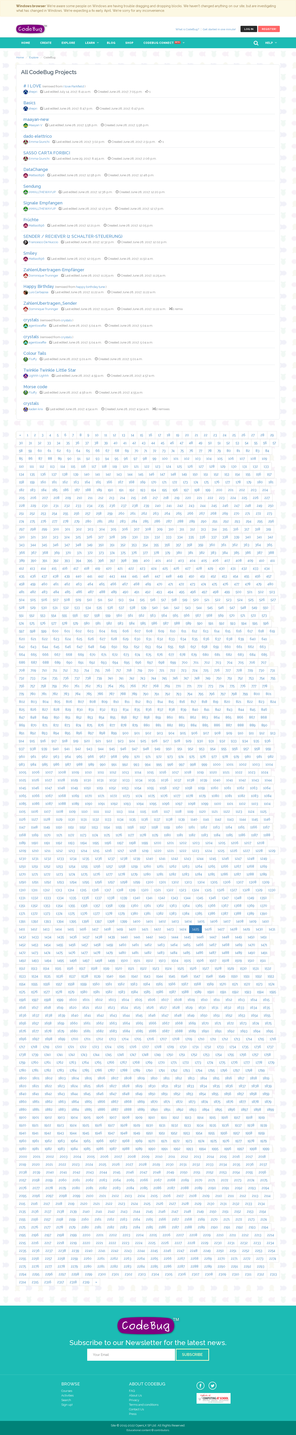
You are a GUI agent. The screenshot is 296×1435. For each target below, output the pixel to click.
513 (121, 600)
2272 (246, 1258)
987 (68, 764)
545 (210, 607)
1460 (122, 945)
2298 (75, 1274)
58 (21, 451)
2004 (77, 1156)
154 (237, 474)
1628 (176, 1007)
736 (66, 678)
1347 (225, 898)
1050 (87, 788)
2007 (118, 1156)
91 (78, 458)
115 (73, 466)
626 (91, 639)
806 (69, 702)
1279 (134, 874)
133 (266, 466)
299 (44, 529)
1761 (47, 1062)
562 (141, 615)
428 (199, 568)
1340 (136, 898)
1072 (113, 796)
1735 (245, 1047)
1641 (87, 1015)
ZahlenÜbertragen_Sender (50, 303)
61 (49, 451)
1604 (125, 1000)
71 (145, 451)
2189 (201, 1227)
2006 (104, 1156)
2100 (89, 1196)
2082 (103, 1188)
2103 (128, 1196)
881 (158, 725)
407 (227, 560)
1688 (179, 1031)
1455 (59, 945)
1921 (35, 1125)
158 (21, 482)
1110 (84, 811)
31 (30, 443)
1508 (225, 960)
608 (149, 631)
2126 (159, 1203)
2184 (136, 1227)
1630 (202, 1007)
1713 (237, 1039)
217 (155, 498)
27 (253, 435)
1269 (263, 866)
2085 (144, 1188)
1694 (256, 1031)
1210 (35, 851)
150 (195, 474)
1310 (22, 890)
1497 (86, 960)
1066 (36, 796)
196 (175, 490)
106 (231, 458)
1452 (22, 945)
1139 (181, 819)
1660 (74, 1023)
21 (196, 435)
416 (65, 568)
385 (236, 553)
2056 (262, 1172)
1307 (239, 882)
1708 (175, 1039)
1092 (114, 804)
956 (235, 749)
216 (144, 498)
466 (113, 584)
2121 (96, 1203)
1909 (138, 1117)
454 (235, 576)
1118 (178, 811)
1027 (48, 780)
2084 (130, 1188)
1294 (73, 882)
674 (137, 654)
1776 (234, 1062)
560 (119, 615)
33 (49, 443)
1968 (126, 1141)
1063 (253, 788)
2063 (103, 1180)
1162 (203, 827)
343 (22, 545)
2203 (126, 1235)
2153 (250, 1211)
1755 (231, 1054)
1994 (202, 1149)
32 (39, 443)
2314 (22, 1282)
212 (100, 498)
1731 (195, 1047)
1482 (147, 953)
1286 (224, 874)
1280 (147, 874)
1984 (74, 1149)
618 (261, 631)
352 (123, 545)
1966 (100, 1141)
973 (170, 756)
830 (80, 709)
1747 (133, 1054)
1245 (212, 858)
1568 (197, 984)
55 (255, 443)
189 (99, 490)
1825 (86, 1086)
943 (89, 749)
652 (136, 647)
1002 (243, 764)
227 (267, 498)
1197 (120, 843)
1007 (48, 772)
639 (241, 639)
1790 (149, 1070)
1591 (223, 992)
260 (121, 513)
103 (197, 458)
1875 (217, 1102)
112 (42, 466)
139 (75, 474)
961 (33, 756)
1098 (191, 804)
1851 (164, 1094)
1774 (210, 1062)
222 (210, 498)
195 (164, 490)
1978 (250, 1141)
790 (145, 694)
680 (206, 654)
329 (123, 537)
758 (43, 686)
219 (176, 498)
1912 (176, 1117)
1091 (101, 804)
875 (89, 725)
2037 (263, 1164)
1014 (138, 772)
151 (206, 474)
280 (88, 521)
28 (262, 435)
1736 (257, 1047)
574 (21, 623)
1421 (145, 929)
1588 (185, 992)
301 (67, 529)
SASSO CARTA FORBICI (46, 152)
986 (56, 764)
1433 (35, 937)
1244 (200, 858)
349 (89, 545)
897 (90, 733)
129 (222, 466)
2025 (102, 1164)
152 (216, 474)
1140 (194, 819)
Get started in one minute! (219, 29)
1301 (162, 882)
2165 (149, 1219)
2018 (262, 1156)
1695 (269, 1031)
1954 (199, 1133)
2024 (89, 1164)
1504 (174, 960)
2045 (116, 1172)
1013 (125, 772)
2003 (64, 1156)
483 (44, 592)
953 (201, 749)
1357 (96, 905)
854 (101, 717)
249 (259, 505)
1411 (22, 929)
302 (79, 529)
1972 (176, 1141)
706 (252, 662)
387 (259, 553)
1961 (35, 1141)
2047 (143, 1172)
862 (193, 717)
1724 (108, 1047)
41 (124, 443)
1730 (183, 1047)
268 (213, 513)
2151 (225, 1211)
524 (240, 600)
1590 (210, 992)
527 (273, 600)
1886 (101, 1109)
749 (207, 678)
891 (21, 733)
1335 (72, 898)
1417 (95, 929)
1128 (46, 819)
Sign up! (67, 1404)
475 (214, 584)
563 (153, 615)
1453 (34, 945)
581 (98, 623)
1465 (186, 945)
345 (44, 545)
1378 (108, 913)
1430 (259, 929)
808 (92, 702)
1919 (261, 1117)
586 (154, 623)
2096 (36, 1196)
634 (183, 639)
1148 (34, 827)
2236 (36, 1251)
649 (103, 647)
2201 (99, 1235)
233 (78, 505)
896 (79, 733)
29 (272, 435)
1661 (86, 1023)
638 (229, 639)
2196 (35, 1235)
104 (209, 458)
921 (98, 741)
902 (148, 733)
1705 (137, 1039)
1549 (222, 976)
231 (56, 505)
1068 (62, 796)
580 (87, 623)
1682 (100, 1031)
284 (134, 521)
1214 (84, 851)
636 (206, 639)
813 (149, 702)
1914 (200, 1117)
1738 (22, 1054)
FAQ (132, 1391)
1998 (253, 1149)
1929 (136, 1125)
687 (34, 662)
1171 (59, 835)
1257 (109, 866)
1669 (192, 1023)
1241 (162, 858)
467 (125, 584)
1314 (71, 890)
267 (202, 513)
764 (110, 686)
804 (46, 702)
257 (87, 513)
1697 (35, 1039)
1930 (149, 1125)
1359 (121, 905)
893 (44, 733)
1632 (227, 1007)
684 (253, 654)
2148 (187, 1211)
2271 (234, 1258)
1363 (173, 905)
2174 (263, 1219)
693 (104, 662)
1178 (143, 835)
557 (86, 615)
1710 (201, 1039)
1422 (157, 929)
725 (205, 670)
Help (269, 43)
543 (188, 607)
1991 (164, 1149)
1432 (22, 937)
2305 (168, 1274)
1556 (46, 984)
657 (193, 647)
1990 (151, 1149)
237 (123, 505)
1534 (34, 976)
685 (264, 654)
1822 (48, 1086)
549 (254, 607)
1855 (215, 1094)
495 (181, 592)
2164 (136, 1219)
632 (160, 639)
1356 (84, 905)
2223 (125, 1243)
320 (22, 537)
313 (203, 529)
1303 (188, 882)
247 (236, 505)
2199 (73, 1235)
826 (33, 709)
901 (137, 733)
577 (53, 623)
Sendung (32, 186)
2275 (22, 1266)
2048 (157, 1172)
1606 (151, 1000)
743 (142, 678)
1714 (249, 1039)
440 (78, 576)
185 (54, 490)
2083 (116, 1188)
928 (177, 741)
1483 (160, 953)
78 (210, 451)
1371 (22, 913)
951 (179, 749)
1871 (166, 1102)
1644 (126, 1015)
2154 (262, 1211)
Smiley (30, 253)
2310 (235, 1274)
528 (22, 607)
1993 (189, 1149)
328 (112, 537)
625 (79, 639)
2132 (235, 1203)
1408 (240, 921)
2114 (267, 1196)
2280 (88, 1266)
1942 (47, 1133)
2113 (255, 1196)
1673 (243, 1023)
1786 (98, 1070)
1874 (204, 1102)
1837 (242, 1086)
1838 (255, 1086)
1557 (59, 984)
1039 (203, 780)
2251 (233, 1251)
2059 (49, 1180)
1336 (85, 898)
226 (256, 498)
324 (67, 537)
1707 (163, 1039)
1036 (164, 780)
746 (175, 678)
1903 (61, 1117)
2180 (85, 1227)
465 (102, 584)
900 (126, 733)
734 (43, 678)
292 (226, 521)
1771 (174, 1062)
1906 (100, 1117)
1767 (123, 1062)
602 (79, 631)
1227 (246, 851)
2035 (236, 1164)
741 (121, 678)
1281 (160, 874)
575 (32, 623)
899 (114, 733)
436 (33, 576)
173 (185, 482)
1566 (172, 984)
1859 (265, 1094)
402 (169, 560)
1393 (47, 921)
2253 (258, 1251)
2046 (130, 1172)
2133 (248, 1203)
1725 (120, 1047)
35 (68, 443)
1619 (60, 1007)
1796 (223, 1070)
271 (247, 513)
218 (166, 498)
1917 (237, 1117)
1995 (215, 1149)
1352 (34, 905)
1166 (253, 827)
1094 (140, 804)
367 (33, 553)
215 (133, 498)
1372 (34, 913)
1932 (174, 1125)
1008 (62, 772)
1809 (141, 1078)
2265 (154, 1258)
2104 (141, 1196)
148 (173, 474)
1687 (165, 1031)
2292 (247, 1266)
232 (67, 505)
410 (261, 560)
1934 (200, 1125)
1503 (162, 960)
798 (234, 694)
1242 (174, 858)
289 (192, 521)
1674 (255, 1023)
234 (89, 505)
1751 (182, 1054)
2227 (178, 1243)
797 (222, 694)
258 (99, 513)
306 (125, 529)
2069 (185, 1180)
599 (43, 631)
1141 (206, 819)
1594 (260, 992)
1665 (139, 1023)
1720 (58, 1047)
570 (232, 615)
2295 (35, 1274)
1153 (95, 827)
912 (262, 733)
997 (181, 764)
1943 (60, 1133)
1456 (72, 945)
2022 (62, 1164)
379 (167, 553)
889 (253, 725)
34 (58, 443)
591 (210, 623)
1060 (214, 788)
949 (157, 749)
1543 (147, 976)
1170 (47, 835)
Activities (67, 1395)
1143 (230, 819)
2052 (209, 1172)
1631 (215, 1007)
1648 (178, 1015)
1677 (35, 1031)
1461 (135, 945)
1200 (157, 843)
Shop (129, 43)
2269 (208, 1258)
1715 (261, 1039)
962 (45, 756)
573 (264, 615)
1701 (87, 1039)
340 (248, 537)
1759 (22, 1062)
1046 (35, 788)
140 (86, 474)
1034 (138, 780)
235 (101, 505)
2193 (252, 1227)
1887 (114, 1109)
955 (223, 749)
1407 (226, 921)
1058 (188, 788)
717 (118, 670)
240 (158, 505)
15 (141, 435)
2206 (166, 1235)
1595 (272, 992)
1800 (23, 1078)
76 (191, 451)
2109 (206, 1196)
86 (30, 458)
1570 (222, 984)
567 (198, 615)
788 (123, 694)
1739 (35, 1054)
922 (109, 741)
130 (234, 466)
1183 (204, 835)
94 (107, 458)
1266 (224, 866)
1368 (237, 905)
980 (248, 756)
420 (109, 568)
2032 (196, 1164)
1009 (75, 772)
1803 (62, 1078)
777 (253, 686)
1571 (235, 984)
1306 (227, 882)
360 (212, 545)
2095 (22, 1196)
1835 (216, 1086)
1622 (98, 1007)
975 (191, 756)
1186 (241, 835)
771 (189, 686)
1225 (221, 851)
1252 (47, 866)
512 (110, 600)
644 (45, 647)
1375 (71, 913)
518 (174, 600)
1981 (35, 1149)
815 (171, 702)
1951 (162, 1133)
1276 (96, 874)
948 (146, 749)
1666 (152, 1023)
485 (67, 592)
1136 (144, 819)
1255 (84, 866)
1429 (246, 929)
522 (217, 600)
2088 (185, 1188)
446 (146, 576)
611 (183, 631)
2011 (171, 1156)
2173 (251, 1219)
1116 (155, 811)
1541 (122, 976)
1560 (96, 984)
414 (43, 568)
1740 (47, 1054)
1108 (59, 811)
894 (56, 733)
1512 (22, 968)
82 (248, 451)
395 (89, 560)
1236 (98, 858)
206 (33, 498)
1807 (114, 1078)
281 (99, 521)
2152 (237, 1211)
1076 (164, 796)
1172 (71, 835)
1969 (138, 1141)
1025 (22, 780)
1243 (187, 858)
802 (22, 702)
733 (32, 678)
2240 (88, 1251)
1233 (60, 858)
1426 (208, 929)
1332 (34, 898)
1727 (145, 1047)
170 (153, 482)
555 (64, 615)
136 (43, 474)
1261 (160, 866)
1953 (186, 1133)
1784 (73, 1070)
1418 (107, 929)
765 (121, 686)
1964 (74, 1141)
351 (112, 545)
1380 (134, 913)
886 (217, 725)
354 (145, 545)
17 (159, 435)
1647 (164, 1015)
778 (264, 686)
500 (238, 592)
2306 (182, 1274)
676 (160, 654)
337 (213, 537)
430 (222, 568)
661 (239, 647)
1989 (138, 1149)
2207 (180, 1235)
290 (204, 521)
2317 (60, 1282)
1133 (108, 819)
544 (199, 607)
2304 (155, 1274)
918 (65, 741)
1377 (96, 913)
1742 (71, 1054)
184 (43, 490)
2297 (62, 1274)
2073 (237, 1180)
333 (168, 537)
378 (156, 553)
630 (137, 639)
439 (67, 576)
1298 (123, 882)
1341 (149, 898)
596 (266, 623)
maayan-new (36, 119)
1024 (264, 772)
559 (108, 615)
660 (228, 647)
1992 (176, 1149)
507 (55, 600)
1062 (240, 788)
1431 (272, 929)
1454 (47, 945)
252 (32, 513)
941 (67, 749)
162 (65, 482)
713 (76, 670)
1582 (108, 992)
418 (86, 568)
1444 (174, 937)
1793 (186, 1070)
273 (269, 513)
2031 (183, 1164)
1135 (132, 819)
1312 (46, 890)
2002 (50, 1156)
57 (274, 443)
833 (114, 709)
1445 (187, 937)
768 (156, 686)
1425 (195, 929)
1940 (22, 1133)
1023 (251, 772)
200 (219, 490)
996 (170, 764)
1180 (167, 835)
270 (236, 513)
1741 (60, 1054)
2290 (221, 1266)
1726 (133, 1047)
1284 (198, 874)
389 (22, 560)
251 (21, 513)
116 (83, 466)
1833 (190, 1086)
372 (90, 553)
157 (269, 474)
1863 (62, 1102)
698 (161, 662)
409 (250, 560)
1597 (35, 1000)
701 (195, 662)
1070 (88, 796)
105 (219, 458)
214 (122, 498)
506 (44, 600)
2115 (22, 1203)
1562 (121, 984)
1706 (150, 1039)
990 (103, 764)
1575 (22, 992)
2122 (108, 1203)
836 (149, 709)
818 (204, 702)
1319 (132, 890)
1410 (265, 921)
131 (244, 466)
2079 (62, 1188)
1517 (82, 968)
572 (253, 615)
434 (267, 568)
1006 (36, 772)
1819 (266, 1078)
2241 (101, 1251)
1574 (271, 984)
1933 (187, 1125)
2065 (130, 1180)
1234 (73, 858)
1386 (211, 913)
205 (22, 498)
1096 (166, 804)
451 (202, 576)
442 (101, 576)
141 (97, 474)
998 (193, 764)
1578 (59, 992)
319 (268, 529)
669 (81, 654)
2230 (218, 1243)
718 (129, 670)
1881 (35, 1109)
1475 (59, 953)
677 (171, 654)
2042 (76, 1172)
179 (249, 482)
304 (102, 529)
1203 (196, 843)
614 (216, 631)
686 (22, 662)
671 (103, 654)
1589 (197, 992)
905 (183, 733)
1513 (34, 968)
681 (217, 654)
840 (195, 709)
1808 (128, 1078)
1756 (243, 1054)
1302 (175, 882)
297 (21, 529)
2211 (232, 1235)
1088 (62, 804)
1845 (86, 1094)
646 (68, 647)
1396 (85, 921)
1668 (179, 1023)
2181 (98, 1227)
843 (229, 709)
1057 (176, 788)
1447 (213, 937)
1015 (150, 772)
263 (156, 513)
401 (158, 560)
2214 (270, 1235)
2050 (184, 1172)
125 (179, 466)
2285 (154, 1266)
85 (21, 458)
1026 (35, 780)
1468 (225, 945)
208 (56, 498)
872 (56, 725)
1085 (22, 804)
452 (213, 576)
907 (206, 733)
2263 (127, 1258)
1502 (149, 960)
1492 (22, 960)
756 (21, 686)
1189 (22, 843)
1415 (71, 929)
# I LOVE (32, 86)
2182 (110, 1227)
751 (229, 678)
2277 (48, 1266)
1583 (121, 992)
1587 (172, 992)
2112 (243, 1196)
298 (33, 529)
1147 (22, 827)
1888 (128, 1109)
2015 (223, 1156)
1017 (175, 772)
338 (225, 537)
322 (44, 537)
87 (40, 458)
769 (167, 686)
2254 (271, 1251)
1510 (251, 960)
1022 (238, 772)
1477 (84, 953)
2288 (194, 1266)
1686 (152, 1031)
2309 (222, 1274)
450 (191, 576)
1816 (228, 1078)
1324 (195, 890)
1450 (251, 937)
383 (213, 553)
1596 (22, 1000)
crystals (31, 319)
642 (22, 647)
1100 (217, 804)
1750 (169, 1054)
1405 (200, 921)
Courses (66, 1391)
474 (203, 584)
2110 (218, 1196)
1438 (98, 937)
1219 (145, 851)
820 (227, 702)
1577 (46, 992)
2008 (132, 1156)
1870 (154, 1102)
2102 (115, 1196)
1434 (47, 937)
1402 (162, 921)
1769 (148, 1062)
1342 (161, 898)
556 (75, 615)
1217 (120, 851)
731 (272, 670)
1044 (268, 780)
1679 (60, 1031)
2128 (185, 1203)
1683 (113, 1031)
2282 (114, 1266)
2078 (49, 1188)
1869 (141, 1102)
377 (145, 553)
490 (125, 592)
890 (264, 725)
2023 (76, 1164)
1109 (72, 811)
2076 (23, 1188)
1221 (170, 851)
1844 (74, 1094)
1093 (127, 804)
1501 (137, 960)
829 (68, 709)
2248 (193, 1251)
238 (135, 505)
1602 (99, 1000)
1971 (164, 1141)
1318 (120, 890)
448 (169, 576)
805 (57, 702)
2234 (270, 1243)
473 (192, 584)
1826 (100, 1086)
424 (154, 568)
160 (43, 482)
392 (56, 560)
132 (255, 466)
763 (99, 686)
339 (236, 537)
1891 (167, 1109)
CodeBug (31, 29)
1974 (201, 1141)
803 (34, 702)
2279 (74, 1266)
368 (45, 553)
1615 (266, 1000)
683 (241, 654)
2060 (63, 1180)
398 (123, 560)
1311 (34, 890)
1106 (34, 811)
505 (33, 600)
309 (160, 529)
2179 (72, 1227)
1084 (267, 796)
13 (123, 435)
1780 (22, 1070)
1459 (109, 945)
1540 (109, 976)
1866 (101, 1102)
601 (67, 631)
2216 (35, 1243)
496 (193, 592)
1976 (225, 1141)
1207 (247, 843)
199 (207, 490)
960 (22, 756)
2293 (260, 1266)
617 (250, 631)
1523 (155, 968)
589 (188, 623)
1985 (86, 1149)
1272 (47, 874)
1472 (22, 953)
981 (259, 756)
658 (204, 647)
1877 (242, 1102)
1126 (22, 819)
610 (173, 631)
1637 (35, 1015)
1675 (268, 1023)
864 (217, 717)
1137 (157, 819)
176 (216, 482)
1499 (111, 960)
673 (126, 654)
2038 (23, 1172)
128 (212, 466)
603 (90, 631)
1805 (88, 1078)
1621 (85, 1007)
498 (216, 592)
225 (244, 498)
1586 (159, 992)
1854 (202, 1094)
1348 (237, 898)
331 (146, 537)
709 (33, 670)
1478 (96, 953)
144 (130, 474)
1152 (83, 827)
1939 (263, 1125)
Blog (111, 43)
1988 (126, 1149)
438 (56, 576)
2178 (59, 1227)
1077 (176, 796)
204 (265, 490)
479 (259, 584)
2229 (204, 1243)
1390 (263, 913)
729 (250, 670)
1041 (229, 780)
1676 (22, 1031)
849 (45, 717)
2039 (36, 1172)
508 (67, 600)
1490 (251, 953)
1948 (123, 1133)
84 (267, 451)
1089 (75, 804)
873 (67, 725)
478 (247, 584)
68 (117, 451)
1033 (126, 780)
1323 (182, 890)
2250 (220, 1251)
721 (161, 670)
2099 (76, 1196)
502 (261, 592)
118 (104, 466)
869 (22, 725)
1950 (149, 1133)
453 (224, 576)
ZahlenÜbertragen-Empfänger (53, 269)
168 (131, 482)
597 (21, 631)
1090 (88, 804)
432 (244, 568)
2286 (168, 1266)
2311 (248, 1274)
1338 (110, 898)
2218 (60, 1243)
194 (153, 490)
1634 (253, 1007)
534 (88, 607)
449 (180, 576)
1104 (267, 804)
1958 (248, 1133)
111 (32, 466)
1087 (48, 804)
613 (205, 631)
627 (102, 639)
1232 (47, 858)
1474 (47, 953)
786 (100, 694)
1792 (174, 1070)
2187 (175, 1227)
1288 (250, 874)
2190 (214, 1227)
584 (132, 623)
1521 (131, 968)
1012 (113, 772)
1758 (267, 1054)
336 (202, 537)
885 (205, 725)
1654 (254, 1015)
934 (245, 741)
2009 (145, 1156)
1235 (85, 858)
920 (87, 741)
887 (229, 725)
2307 (195, 1274)
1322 (169, 890)
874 (78, 725)
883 (182, 725)
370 (68, 553)
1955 (211, 1133)
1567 (184, 984)
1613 (241, 1000)
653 (148, 647)
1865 (88, 1102)
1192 (59, 843)
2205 (153, 1235)
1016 (162, 772)
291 (214, 521)
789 (134, 694)
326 (89, 537)
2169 (201, 1219)
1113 (120, 811)
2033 (209, 1164)
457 (268, 576)
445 (134, 576)
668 (69, 654)
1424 (182, 929)
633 (172, 639)
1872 (179, 1102)
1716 (273, 1039)
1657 (35, 1023)
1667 (165, 1023)
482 (33, 592)
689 (58, 662)
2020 (36, 1164)
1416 (83, 929)
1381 (147, 913)
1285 (211, 874)
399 (135, 560)
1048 (61, 788)
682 (229, 654)
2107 (179, 1196)
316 (235, 529)
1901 (35, 1117)
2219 (73, 1243)
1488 (225, 953)
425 (165, 568)
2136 (35, 1211)
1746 (120, 1054)
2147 (174, 1211)
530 (44, 607)
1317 (108, 890)
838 (172, 709)
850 (56, 717)
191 (121, 490)
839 (183, 709)
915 (32, 741)
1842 (48, 1094)
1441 (137, 937)
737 (77, 678)
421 (120, 568)
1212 (59, 851)
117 (94, 466)
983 (22, 764)
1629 (189, 1007)
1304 (201, 882)
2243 (128, 1251)
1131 (84, 819)
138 (65, 474)
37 (87, 443)
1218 (133, 851)
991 (114, 764)
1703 (112, 1039)
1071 (101, 796)
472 (181, 584)
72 (154, 451)
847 (22, 717)
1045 (22, 788)
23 (215, 435)
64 (78, 451)
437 (44, 576)
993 (136, 764)
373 (101, 553)
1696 (22, 1039)
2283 (127, 1266)
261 (133, 513)
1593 (247, 992)
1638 (48, 1015)
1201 (170, 843)
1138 (169, 819)
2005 (91, 1156)
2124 (134, 1203)
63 (69, 451)
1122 (226, 811)
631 (148, 639)
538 (132, 607)
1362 (160, 905)
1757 (255, 1054)
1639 (61, 1015)
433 (255, 568)
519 (184, 600)
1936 (225, 1125)
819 (215, 702)
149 (184, 474)
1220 (157, 851)
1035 (151, 780)
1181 (180, 835)
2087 (171, 1188)
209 (68, 498)
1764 (85, 1062)
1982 (48, 1149)
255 (65, 513)
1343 (174, 898)
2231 (231, 1243)
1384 (185, 913)
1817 (241, 1078)
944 (101, 749)
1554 (22, 984)
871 (44, 725)
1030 (87, 780)
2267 (181, 1258)
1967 (112, 1141)
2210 (220, 1235)
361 (223, 545)
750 (219, 678)
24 (224, 435)
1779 (271, 1062)
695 (127, 662)
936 (268, 741)
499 (227, 592)
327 (100, 537)
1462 (148, 945)
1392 (34, 921)
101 (175, 458)
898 (102, 733)
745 (164, 678)
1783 (60, 1070)
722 (172, 670)
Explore (68, 43)
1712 (225, 1039)
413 (32, 568)
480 (270, 584)
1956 (223, 1133)
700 (185, 662)
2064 (117, 1180)
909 (229, 733)
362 (235, 545)
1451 (263, 937)
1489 (238, 953)
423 (142, 568)
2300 (102, 1274)
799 (245, 694)
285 (145, 521)
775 (232, 686)
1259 (134, 866)
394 (78, 560)
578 (64, 623)
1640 (74, 1015)
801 (268, 694)
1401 (149, 921)
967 (102, 756)
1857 (240, 1094)
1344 (187, 898)
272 (258, 513)
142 (108, 474)
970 (137, 756)
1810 (154, 1078)
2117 (46, 1203)
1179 (155, 835)
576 (43, 623)
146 (151, 474)
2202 (113, 1235)
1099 (204, 804)
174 (196, 482)
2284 (141, 1266)
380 (179, 553)
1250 (22, 866)
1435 (60, 937)
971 (148, 756)
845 (252, 709)
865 (228, 717)
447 (157, 576)
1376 (83, 913)
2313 (273, 1274)
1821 (35, 1086)
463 (79, 584)
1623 (111, 1007)
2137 (47, 1211)
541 (165, 607)
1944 (73, 1133)
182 (21, 490)
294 (248, 521)
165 (98, 482)
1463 (161, 945)
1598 (47, 1000)
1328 (246, 890)
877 (112, 725)
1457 (84, 945)
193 (142, 490)
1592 (235, 992)
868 (264, 717)
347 (67, 545)
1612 (228, 1000)
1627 (163, 1007)
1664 (126, 1023)
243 (191, 505)
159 (32, 482)
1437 (86, 937)
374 (112, 553)
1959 (261, 1133)
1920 (22, 1125)
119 (114, 466)
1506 (200, 960)
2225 (151, 1243)
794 (189, 694)
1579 (71, 992)
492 (148, 592)
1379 (121, 913)
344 (33, 545)
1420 (132, 929)
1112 (108, 811)
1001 (229, 764)
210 (79, 498)
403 (181, 560)
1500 (124, 960)
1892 (179, 1109)
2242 (114, 1251)
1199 (145, 843)
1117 (167, 811)
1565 (159, 984)
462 (67, 584)
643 (33, 647)
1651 (216, 1015)
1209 (22, 851)
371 (79, 553)
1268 (250, 866)
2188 (188, 1227)
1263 (185, 866)
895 (67, 733)
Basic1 (29, 102)
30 (21, 443)
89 (60, 458)
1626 (150, 1007)
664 (22, 654)
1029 (74, 780)
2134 (261, 1203)
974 (181, 756)
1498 (98, 960)
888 (240, 725)
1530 (243, 968)
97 (135, 458)
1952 (174, 1133)
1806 (101, 1078)
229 (33, 505)
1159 (167, 827)
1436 (73, 937)
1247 (238, 858)
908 (218, 733)
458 (22, 584)
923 (120, 741)
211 (90, 498)
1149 (46, 827)
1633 (240, 1007)
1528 (218, 968)
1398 (110, 921)
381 (190, 553)
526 (262, 600)
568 (209, 615)
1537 (72, 976)
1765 (98, 1062)
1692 (230, 1031)
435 (21, 576)
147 (162, 474)
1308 (252, 882)
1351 (22, 905)
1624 (124, 1007)
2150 (213, 1211)
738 (88, 678)
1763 (72, 1062)
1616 (22, 1007)
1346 (212, 898)
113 (52, 466)
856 (124, 717)
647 (79, 647)
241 (169, 505)
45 (162, 443)
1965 (86, 1141)
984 (33, 764)
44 (153, 443)
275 (32, 521)
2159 (72, 1219)
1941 (35, 1133)
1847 (112, 1094)
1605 (138, 1000)
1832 (177, 1086)
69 (127, 451)
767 (144, 686)
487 (90, 592)
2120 (83, 1203)
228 (22, 505)
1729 (170, 1047)
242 (180, 505)
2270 (221, 1258)
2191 (227, 1227)
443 (112, 576)
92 (88, 458)
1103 (254, 804)
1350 (263, 898)
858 (147, 717)
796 (212, 694)
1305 (213, 882)
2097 (49, 1196)
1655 (267, 1015)
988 (80, 764)
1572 (247, 984)
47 (181, 443)
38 (96, 443)
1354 (59, 905)
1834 (203, 1086)
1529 (230, 968)
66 (98, 451)
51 (219, 443)
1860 (23, 1102)
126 (190, 466)
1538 (84, 976)
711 (55, 670)
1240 (149, 858)
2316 (47, 1282)
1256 (96, 866)
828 (56, 709)
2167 (175, 1219)
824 (273, 702)
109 (264, 458)
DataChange (35, 169)
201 (230, 490)
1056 (163, 788)
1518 (94, 968)
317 (246, 529)
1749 (157, 1054)
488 (102, 592)
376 (134, 553)
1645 (139, 1015)
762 (88, 686)
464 (90, 584)
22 (205, 435)
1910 (151, 1117)
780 (33, 694)
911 (251, 733)
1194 (83, 843)
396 (101, 560)
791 (156, 694)
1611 (216, 1000)
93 (97, 458)
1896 (231, 1109)
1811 (166, 1078)
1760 (34, 1062)
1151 (71, 827)
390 (33, 560)
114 (62, 466)
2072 (224, 1180)
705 (241, 662)
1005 (22, 772)
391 (44, 560)
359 (200, 545)
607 (137, 631)
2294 (22, 1274)
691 (80, 662)
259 (110, 513)
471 (170, 584)
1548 (209, 976)
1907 (112, 1117)
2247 (180, 1251)
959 (268, 749)
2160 (85, 1219)
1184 (217, 835)
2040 (50, 1172)
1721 (71, 1047)
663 (263, 647)
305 (113, 529)
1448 (225, 937)
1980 (22, 1149)
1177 (131, 835)
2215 (22, 1243)
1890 (154, 1109)
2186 (162, 1227)
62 (59, 451)
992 (125, 764)
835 (137, 709)
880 (147, 725)
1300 (149, 882)
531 (55, 607)
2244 (141, 1251)
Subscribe (192, 1354)
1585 (147, 992)
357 (178, 545)
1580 (83, 992)
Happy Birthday (39, 286)
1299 (136, 882)
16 (150, 435)
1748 (145, 1054)
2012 (184, 1156)
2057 (22, 1180)
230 (45, 505)
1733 (220, 1047)
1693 (243, 1031)
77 (200, 451)
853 (90, 717)
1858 (253, 1094)
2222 (112, 1243)
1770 (161, 1062)
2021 (49, 1164)
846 (264, 709)
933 (234, 741)
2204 (140, 1235)
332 (157, 537)
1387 (224, 913)
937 (21, 749)
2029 (156, 1164)
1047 (48, 788)
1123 (239, 811)
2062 (89, 1180)
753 (251, 678)
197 (186, 490)
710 (44, 670)
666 (45, 654)
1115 (143, 811)
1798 (248, 1070)
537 (121, 607)
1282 (172, 874)
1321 (157, 890)
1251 (35, 866)
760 (65, 686)
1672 (230, 1023)
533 (77, 607)
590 (200, 623)
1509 (238, 960)
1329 (259, 890)
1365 (198, 905)
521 (206, 600)
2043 (90, 1172)
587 (165, 623)
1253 (59, 866)
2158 (59, 1219)
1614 (253, 1000)
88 (50, 458)
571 (242, 615)
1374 (59, 913)
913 (272, 733)
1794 (199, 1070)
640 (253, 639)
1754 (218, 1054)
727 (228, 670)
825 (22, 709)
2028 (143, 1164)
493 (159, 592)
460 (44, 584)
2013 (197, 1156)
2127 (172, 1203)
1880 (23, 1109)
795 (200, 694)
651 (125, 647)
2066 (144, 1180)
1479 (109, 953)
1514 (46, 968)
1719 (46, 1047)
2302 (128, 1274)
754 (262, 678)
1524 (168, 968)
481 (21, 592)
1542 (134, 976)
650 (114, 647)
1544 (159, 976)
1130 (71, 819)
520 (196, 600)
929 (188, 741)
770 (178, 686)
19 (177, 435)
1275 (84, 874)
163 (76, 482)
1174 (95, 835)
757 (32, 686)
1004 (269, 764)
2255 (22, 1258)
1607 (164, 1000)
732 (21, 678)
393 (67, 560)
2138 (60, 1211)
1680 (74, 1031)
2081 (89, 1188)
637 (218, 639)
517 (163, 600)
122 (146, 466)
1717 (22, 1047)
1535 (47, 976)
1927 (111, 1125)
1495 (60, 960)
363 (246, 545)
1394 (60, 921)
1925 (85, 1125)
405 (204, 560)
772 (199, 686)
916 (43, 741)
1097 (178, 804)
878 (123, 725)
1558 (71, 984)
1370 (263, 905)
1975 (213, 1141)
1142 (218, 819)
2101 (102, 1196)
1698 (48, 1039)
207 (45, 498)
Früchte (31, 219)
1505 (187, 960)
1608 (178, 1000)
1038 (190, 780)
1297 (111, 882)
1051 (100, 788)
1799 (261, 1070)
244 (203, 505)
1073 (126, 796)
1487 (212, 953)
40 (115, 443)
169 (142, 482)
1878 (255, 1102)
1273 (59, 874)
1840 (22, 1094)
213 (111, 498)
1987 (112, 1149)
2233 (257, 1243)
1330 (271, 890)
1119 (190, 811)
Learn (90, 43)
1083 (254, 796)
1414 (58, 929)
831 (91, 709)
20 (187, 435)
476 (225, 584)
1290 (22, 882)
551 (21, 615)
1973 (188, 1141)
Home (25, 43)
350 (101, 545)
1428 (233, 929)
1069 (75, 796)
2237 (48, 1251)
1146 (267, 819)
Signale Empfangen (42, 202)
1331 (22, 898)
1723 (95, 1047)
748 (197, 678)
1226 (233, 851)
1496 (73, 960)
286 (157, 521)
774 (221, 686)
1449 (238, 937)
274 (21, 521)
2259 (74, 1258)
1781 (35, 1070)
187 (77, 490)
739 (99, 678)
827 (45, 709)
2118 (59, 1203)
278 (65, 521)
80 (229, 451)
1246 (225, 858)
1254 (72, 866)
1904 (74, 1117)
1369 (250, 905)
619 (272, 631)
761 (76, 686)
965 (79, 756)
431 (233, 568)
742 (131, 678)
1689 (192, 1031)
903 (160, 733)
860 (170, 717)
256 (76, 513)
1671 (218, 1023)
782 (55, 694)
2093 (252, 1188)
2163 (123, 1219)
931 (211, 741)
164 (87, 482)
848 (33, 717)
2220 (86, 1243)
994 (148, 764)
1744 (96, 1054)
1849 (138, 1094)
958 (257, 749)
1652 (228, 1015)
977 (214, 756)
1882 (48, 1109)
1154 (107, 827)
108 (253, 458)
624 (68, 639)
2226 (165, 1243)
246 (225, 505)
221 (199, 498)
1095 (152, 804)
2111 (231, 1196)
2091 (225, 1188)
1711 (213, 1039)
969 (126, 756)
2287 (181, 1266)
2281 (101, 1266)
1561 (108, 984)
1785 (85, 1070)
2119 (71, 1203)
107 (242, 458)
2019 (22, 1164)
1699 (61, 1039)
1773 (198, 1062)
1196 (108, 843)
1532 (268, 968)
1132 (95, 819)
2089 (198, 1188)
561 (130, 615)
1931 (162, 1125)
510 (89, 600)
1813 (191, 1078)
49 (200, 443)
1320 (144, 890)
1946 (98, 1133)
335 (191, 537)
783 (66, 694)
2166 (162, 1219)
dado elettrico (37, 136)
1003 (256, 764)
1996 (227, 1149)
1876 (229, 1102)
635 (194, 639)
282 (111, 521)
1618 (47, 1007)
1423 (170, 929)
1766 (110, 1062)
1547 (197, 976)
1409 (252, 921)
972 (159, 756)
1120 (202, 811)
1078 (189, 796)
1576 (34, 992)
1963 (61, 1141)
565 (175, 615)
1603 (112, 1000)
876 (101, 725)
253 (43, 513)
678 (182, 654)
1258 (121, 866)
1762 (59, 1062)
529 (33, 607)
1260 (147, 866)
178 (238, 482)
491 (136, 592)
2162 (110, 1219)
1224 (208, 851)
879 (135, 725)
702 (207, 662)
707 (263, 662)
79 (219, 451)
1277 (109, 874)
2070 (198, 1180)
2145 (149, 1211)
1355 (71, 905)
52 (228, 443)
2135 (22, 1211)
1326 (220, 890)
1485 (186, 953)
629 (126, 639)
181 (270, 482)
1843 (61, 1094)
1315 (83, 890)
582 (109, 623)
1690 (205, 1031)
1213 (71, 851)
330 (135, 537)
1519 (106, 968)
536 (110, 607)
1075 (151, 796)
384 (225, 553)
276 (43, 521)
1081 (228, 796)
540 (155, 607)
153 (226, 474)
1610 (204, 1000)
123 (157, 466)
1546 (184, 976)
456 (257, 576)
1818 (253, 1078)
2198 (60, 1235)
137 (54, 474)
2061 (76, 1180)
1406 (214, 921)
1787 (111, 1070)
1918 (249, 1117)
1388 (237, 913)
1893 (192, 1109)
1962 (48, 1141)
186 (66, 490)
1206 (234, 843)
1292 (47, 882)
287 (169, 521)
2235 (22, 1251)
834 (126, 709)
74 (173, 451)
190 (110, 490)
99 (154, 458)
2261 (101, 1258)
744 (153, 678)
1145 (255, 819)
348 (78, 545)
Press (132, 1414)
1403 (175, 921)
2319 (86, 1282)
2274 (272, 1258)
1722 (83, 1047)
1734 (232, 1047)
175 (206, 482)
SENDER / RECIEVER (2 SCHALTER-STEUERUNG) (72, 236)
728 (239, 670)
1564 (146, 984)
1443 (162, 937)
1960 (22, 1141)
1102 (242, 804)
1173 (83, 835)
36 (77, 443)
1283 (185, 874)
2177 (47, 1227)
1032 (113, 780)
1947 (111, 1133)
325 (78, 537)
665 (34, 654)
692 (92, 662)
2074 (250, 1180)
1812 (178, 1078)
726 (217, 670)
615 (227, 631)
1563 (133, 984)
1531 (256, 968)
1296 (98, 882)
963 (56, 756)
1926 (98, 1125)
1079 (202, 796)
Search (66, 1400)
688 (46, 662)
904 (171, 733)
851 (67, 717)
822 (250, 702)
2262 (114, 1258)
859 (158, 717)
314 (214, 529)
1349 (250, 898)
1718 (34, 1047)
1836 (229, 1086)
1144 (242, 819)
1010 (88, 772)
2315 (35, 1282)
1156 (130, 827)
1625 (137, 1007)
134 (21, 474)
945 (112, 749)
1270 (22, 874)
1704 (125, 1039)
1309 (265, 882)
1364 (186, 905)
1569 (210, 984)
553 (42, 615)
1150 (59, 827)
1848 (126, 1094)
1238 (123, 858)
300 (56, 529)
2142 (111, 1211)
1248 (250, 858)
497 (204, 592)
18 (168, 435)
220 (188, 498)
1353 (46, 905)
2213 (257, 1235)
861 (181, 717)
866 (240, 717)
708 (22, 670)
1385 (198, 913)
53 (237, 443)
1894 (205, 1109)
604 (102, 631)
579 (75, 623)
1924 (73, 1125)
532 (66, 607)
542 (176, 607)
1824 (74, 1086)
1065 (22, 796)
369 (57, 553)
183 (32, 490)
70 (136, 451)
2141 (99, 1211)
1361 (147, 905)
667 (57, 654)
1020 (213, 772)
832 (102, 709)
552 (31, 615)
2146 (162, 1211)
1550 (234, 976)
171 (164, 482)
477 (236, 584)
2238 (62, 1251)
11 (105, 435)
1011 (101, 772)
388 (271, 553)
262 (144, 513)
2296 (49, 1274)
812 (138, 702)
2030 (170, 1164)
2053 (223, 1172)
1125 (263, 811)
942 (78, 749)
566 (187, 615)
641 (264, 639)
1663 (113, 1023)
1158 (154, 827)
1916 (224, 1117)
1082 (241, 796)
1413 (46, 929)
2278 (61, 1266)
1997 (240, 1149)
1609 (191, 1000)
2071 (211, 1180)
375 (123, 553)
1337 (98, 898)
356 (167, 545)
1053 (125, 788)
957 (246, 749)
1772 (185, 1062)
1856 (227, 1094)
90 (69, 458)
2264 (141, 1258)
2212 (245, 1235)
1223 (195, 851)
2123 (121, 1203)
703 (218, 662)
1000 (217, 764)
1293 (60, 882)
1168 (22, 835)
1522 (143, 968)
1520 (118, 968)
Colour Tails (34, 353)
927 (166, 741)
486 (79, 592)
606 (126, 631)
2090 (212, 1188)
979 (236, 756)
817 (193, 702)
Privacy (134, 1400)
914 (21, 741)
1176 (119, 835)
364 (258, 545)
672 (115, 654)
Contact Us (136, 1409)
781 (43, 694)
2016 (236, 1156)
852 (79, 717)
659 (216, 647)
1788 (123, 1070)
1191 (47, 843)
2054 (236, 1172)
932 (222, 741)
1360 (134, 905)
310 (171, 529)
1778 (259, 1062)
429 (210, 568)
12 (114, 435)
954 (213, 749)
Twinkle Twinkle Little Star (49, 370)
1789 (136, 1070)
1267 (237, 866)
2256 (35, 1258)
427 (187, 568)
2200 (86, 1235)
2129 (197, 1203)
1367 (224, 905)
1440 (124, 937)
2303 (142, 1274)
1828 (126, 1086)
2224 (138, 1243)
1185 (229, 835)
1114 (131, 811)
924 (132, 741)
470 (159, 584)
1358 (109, 905)
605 (114, 631)
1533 (22, 976)
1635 (266, 1007)
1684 (126, 1031)
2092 (238, 1188)
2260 (88, 1258)
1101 (230, 804)
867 (252, 717)
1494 (47, 960)
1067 (48, 796)
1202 (183, 843)
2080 (76, 1188)
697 (150, 662)
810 (116, 702)
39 (106, 443)
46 (172, 443)
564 (164, 615)
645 (56, 647)
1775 (222, 1062)
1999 (265, 1149)
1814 (203, 1078)
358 (189, 545)
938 (33, 749)
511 (100, 600)
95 (116, 458)
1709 (188, 1039)
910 (240, 733)
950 (169, 749)
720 (151, 670)
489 (114, 592)
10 (97, 435)
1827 (112, 1086)
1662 (100, 1023)
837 (160, 709)
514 (131, 600)
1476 (71, 953)
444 (123, 576)
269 (225, 513)
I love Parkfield (74, 86)
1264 (198, 866)
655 (170, 647)
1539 (97, 976)
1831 (164, 1086)
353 (134, 545)
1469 (238, 945)
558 (97, 615)
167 (120, 482)
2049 (170, 1172)
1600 (73, 1000)
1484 (173, 953)
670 (93, 654)
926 (154, 741)
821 (238, 702)
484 (56, 592)
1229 (271, 851)
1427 (221, 929)
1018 (187, 772)
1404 (188, 921)
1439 (111, 937)
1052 (112, 788)
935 (256, 741)
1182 (192, 835)
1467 (212, 945)
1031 (100, 780)
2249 (207, 1251)
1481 (135, 953)
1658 (48, 1023)
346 (56, 545)
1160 (179, 827)
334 (180, 537)
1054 (137, 788)
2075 (263, 1180)
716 (107, 670)
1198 (132, 843)
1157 (143, 827)
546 (221, 607)
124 (168, 466)
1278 (121, 874)
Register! (269, 29)
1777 (247, 1062)
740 (110, 678)
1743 (84, 1054)
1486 (199, 953)
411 (272, 560)
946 (123, 749)
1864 (75, 1102)
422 (131, 568)
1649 (190, 1015)
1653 (241, 1015)
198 (197, 490)
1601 (86, 1000)
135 (32, 474)
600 (55, 631)
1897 (244, 1109)
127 (201, 466)
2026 (116, 1164)
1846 (100, 1094)
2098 (63, 1196)
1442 (149, 937)
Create (46, 43)
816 (182, 702)
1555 (34, 984)
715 (97, 670)
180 (260, 482)
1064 (267, 788)
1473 (34, 953)
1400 (136, 921)
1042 (242, 780)
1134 (120, 819)
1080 (215, 796)
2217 (47, 1243)
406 (216, 560)
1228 (259, 851)
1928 (123, 1125)
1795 (211, 1070)
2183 (123, 1227)
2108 (193, 1196)
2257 (48, 1258)
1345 (199, 898)
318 (257, 529)
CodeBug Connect (162, 43)
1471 (264, 945)
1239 (136, 858)
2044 (103, 1172)
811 (127, 702)
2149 (200, 1211)
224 (233, 498)
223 (222, 498)
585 (143, 623)
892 (33, 733)
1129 (59, 819)
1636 (22, 1015)
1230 (22, 858)
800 (257, 694)
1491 (264, 953)
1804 (75, 1078)
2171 (226, 1219)
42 (134, 443)
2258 (61, 1258)
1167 (266, 827)
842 (218, 709)
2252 (245, 1251)
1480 (122, 953)
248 (248, 505)
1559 (83, 984)
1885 (88, 1109)
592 (221, 623)
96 (126, 458)
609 (161, 631)
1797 (236, 1070)
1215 (96, 851)
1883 (62, 1109)
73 (164, 451)
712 (65, 670)
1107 (47, 811)
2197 (47, 1235)
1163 (216, 827)
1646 (152, 1015)
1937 (238, 1125)
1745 (108, 1054)
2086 (157, 1188)
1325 (208, 890)
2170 (214, 1219)
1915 (212, 1117)
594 (244, 623)
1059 (201, 788)
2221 (99, 1243)
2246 (167, 1251)
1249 (263, 858)
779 (21, 694)
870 (34, 725)
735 (54, 678)
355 (156, 545)
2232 (244, 1243)
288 (180, 521)
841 (206, 709)
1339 (123, 898)
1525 (180, 968)
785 (89, 694)
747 (186, 678)
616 (239, 631)
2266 (168, 1258)
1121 (215, 811)
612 (194, 631)
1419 (120, 929)
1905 (86, 1117)
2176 (34, 1227)
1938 (250, 1125)
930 (200, 741)
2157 (47, 1219)
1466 (200, 945)
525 (250, 600)
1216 (108, 851)
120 (125, 466)
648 (91, 647)
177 (227, 482)
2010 (159, 1156)
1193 (71, 843)
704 (229, 662)
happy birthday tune (91, 287)
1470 (251, 945)
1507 (213, 960)
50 (210, 443)
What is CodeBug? (187, 29)
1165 (241, 827)
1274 (72, 874)
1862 (48, 1102)
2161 (98, 1219)
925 (143, 741)
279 (77, 521)
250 (271, 505)
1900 (22, 1117)
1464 (174, 945)
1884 (75, 1109)
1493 (35, 960)
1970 (151, 1141)
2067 (157, 1180)
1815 (216, 1078)
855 (112, 717)
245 (214, 505)
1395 (72, 921)
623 (56, 639)
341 (259, 537)
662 (251, 647)
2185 (149, 1227)
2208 (193, 1235)
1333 (47, 898)
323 (55, 537)
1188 (266, 835)
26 (243, 435)
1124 (251, 811)
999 (204, 764)
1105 (22, 811)
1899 (270, 1109)
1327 (233, 890)
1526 (193, 968)
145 (140, 474)
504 (22, 600)
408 (239, 560)
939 (44, 749)
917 (54, 741)
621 (33, 639)
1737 (270, 1047)
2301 (115, 1274)
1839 (268, 1086)
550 (265, 607)
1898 (257, 1109)
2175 (22, 1227)
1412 (34, 929)
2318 (73, 1282)
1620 (73, 1007)
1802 (48, 1078)
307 (136, 529)
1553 (271, 976)
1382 (159, 913)
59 (30, 451)
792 (167, 694)
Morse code (35, 386)
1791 (162, 1070)
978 (225, 756)
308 (148, 529)
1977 (238, 1141)
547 (232, 607)
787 (111, 694)
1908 (126, 1117)
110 (21, 466)
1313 (59, 890)
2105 (154, 1196)
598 (32, 631)
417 (75, 568)
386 (248, 553)
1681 (86, 1031)
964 (68, 756)
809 (105, 702)
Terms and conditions (143, 1404)
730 (261, 670)
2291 (234, 1266)
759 (54, 686)
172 (174, 482)
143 (119, 474)
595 (254, 623)
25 (234, 435)
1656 (22, 1023)
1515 (58, 968)
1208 (260, 843)
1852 (176, 1094)
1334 (60, 898)
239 (146, 505)
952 (190, 749)
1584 (134, 992)
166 (109, 482)
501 (249, 592)
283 (123, 521)
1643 (113, 1015)
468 (136, 584)
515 (142, 600)
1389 (250, 913)
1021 (226, 772)
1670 (205, 1023)
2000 (23, 1156)
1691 (218, 1031)
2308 (209, 1274)
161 (54, 482)
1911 (164, 1117)
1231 (35, 858)
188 (88, 490)
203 (253, 490)
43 (143, 443)
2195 (22, 1235)
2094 (265, 1188)
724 (194, 670)
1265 (211, 866)
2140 (86, 1211)
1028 (61, 780)
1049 (74, 788)
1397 (98, 921)
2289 (208, 1266)
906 (194, 733)
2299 (88, 1274)
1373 (46, 913)
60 (40, 451)
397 (112, 560)
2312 (260, 1274)
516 (152, 600)
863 (205, 717)
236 (112, 505)
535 (99, 607)
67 (107, 451)
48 (191, 443)
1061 (227, 788)
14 (132, 435)
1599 (60, 1000)
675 (148, 654)
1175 (107, 835)
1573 (259, 984)
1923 (60, 1125)
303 (90, 529)
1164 (228, 827)
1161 (191, 827)
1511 (263, 960)
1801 (35, 1078)
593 (232, 623)
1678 (48, 1031)
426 (176, 568)
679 (194, 654)
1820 (22, 1086)
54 (246, 443)
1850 (151, 1094)
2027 (129, 1164)
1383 (172, 913)
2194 (264, 1227)
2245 (154, 1251)
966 (91, 756)
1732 (207, 1047)
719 (139, 670)
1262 (172, 866)
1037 (177, 780)
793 (178, 694)
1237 (111, 858)
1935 (212, 1125)
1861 (35, 1102)
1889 (141, 1109)
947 (134, 749)
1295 (85, 882)
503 (272, 592)
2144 (136, 1211)
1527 (205, 968)
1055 (150, 788)
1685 (139, 1031)
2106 (167, 1196)
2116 (34, 1203)
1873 (191, 1102)
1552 (258, 976)
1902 (48, 1117)
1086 (36, 804)
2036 (250, 1164)
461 (56, 584)
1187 (254, 835)
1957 (236, 1133)
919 (75, 741)
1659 (60, 1023)
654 (159, 647)
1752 (194, 1054)
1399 (123, 921)
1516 (70, 968)
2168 (188, 1219)
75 (182, 451)
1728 (157, 1047)
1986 (100, 1149)
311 (181, 529)
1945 (85, 1133)
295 (259, 521)
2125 (147, 1203)
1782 (47, 1070)
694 (115, 662)
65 (88, 451)
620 (22, 639)
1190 (34, 843)
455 (246, 576)
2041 (63, 1172)
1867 (114, 1102)
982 (271, 756)
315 (224, 529)
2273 (259, 1258)
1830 (152, 1086)
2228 (191, 1243)
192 (131, 490)
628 (114, 639)
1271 (35, 874)
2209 (207, 1235)
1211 (47, 851)
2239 (75, 1251)
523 (228, 600)
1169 (35, 835)
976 (203, 756)
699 (173, 662)
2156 (34, 1219)
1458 (97, 945)
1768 (136, 1062)
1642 (100, 1015)
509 (78, 600)
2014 (210, 1156)
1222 (182, 851)
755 (272, 678)
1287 (237, 874)
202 (242, 490)
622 (45, 639)
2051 (196, 1172)
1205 (221, 843)
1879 (268, 1102)
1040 (216, 780)
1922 (47, 1125)
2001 (36, 1156)
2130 (210, 1203)
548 (243, 607)
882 (170, 725)
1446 (200, 937)
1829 (138, 1086)
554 (53, 615)
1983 (61, 1149)
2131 (223, 1203)
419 (97, 568)
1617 (35, 1007)
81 (238, 451)
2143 (123, 1211)
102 (186, 458)
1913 (188, 1117)
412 (21, 568)
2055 (249, 1172)
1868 (128, 1102)
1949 (136, 1133)
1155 (119, 827)
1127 (34, 819)
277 (54, 521)
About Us (135, 1395)
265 (179, 513)
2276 (35, 1266)
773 (210, 686)
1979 (263, 1141)
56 (265, 443)
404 (192, 560)
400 (147, 560)
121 (136, 466)
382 (202, 553)
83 (257, 451)
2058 (36, 1180)
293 (237, 521)
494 (170, 592)
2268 (194, 1258)
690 (69, 662)
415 (54, 568)
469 (148, 584)
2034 (223, 1164)
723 (183, 670)
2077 (36, 1188)
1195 (95, 843)
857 (135, 717)
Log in (248, 29)
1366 (212, 905)
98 (145, 458)
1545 (172, 976)
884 (194, 725)
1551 (247, 976)
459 (33, 584)
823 (261, 702)
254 (54, 513)
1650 (203, 1015)
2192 (239, 1227)
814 (160, 702)
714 (86, 670)
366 (22, 553)
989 (91, 764)
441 (89, 576)
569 (221, 615)
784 (77, 694)
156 (258, 474)
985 (45, 764)
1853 (189, 1094)
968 (114, 756)
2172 (238, 1219)
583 (120, 623)
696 (138, 662)
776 (243, 686)
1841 (35, 1094)
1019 (200, 772)
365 (269, 545)
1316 (95, 890)
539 (143, 607)
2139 (73, 1211)
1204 (209, 843)
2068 (171, 1180)
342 (270, 537)
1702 (99, 1039)
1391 (22, 921)
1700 (74, 1039)
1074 (139, 796)
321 (33, 537)
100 (165, 458)
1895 (218, 1109)
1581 (96, 992)
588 (177, 623)
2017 (249, 1156)
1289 (263, 874)
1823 (61, 1086)
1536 (59, 976)
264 (167, 513)
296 (271, 521)
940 (56, 749)
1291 (35, 882)
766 (133, 686)
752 (240, 678)
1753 (206, 1054)
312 (192, 529)
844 (241, 709)
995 (159, 764)
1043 (255, 780)
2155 (22, 1219)
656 (182, 647)
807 (81, 702)
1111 (96, 811)
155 (248, 474)
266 (190, 513)
